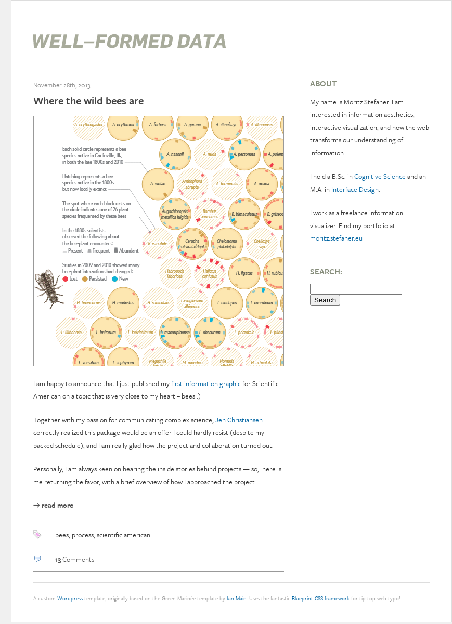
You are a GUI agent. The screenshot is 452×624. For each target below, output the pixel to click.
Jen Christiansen (239, 420)
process (83, 534)
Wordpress (70, 598)
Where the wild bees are (88, 100)
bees (62, 534)
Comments (74, 559)
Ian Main (237, 598)
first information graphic (206, 383)
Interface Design (355, 189)
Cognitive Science (380, 176)
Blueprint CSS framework (321, 598)
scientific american (123, 534)
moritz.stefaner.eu (336, 238)
